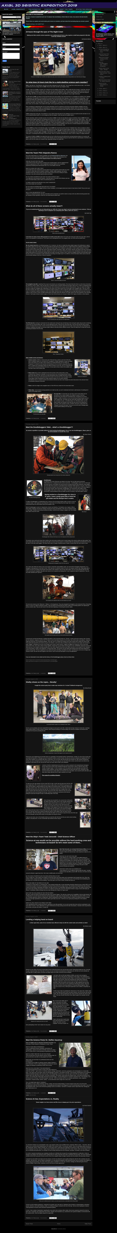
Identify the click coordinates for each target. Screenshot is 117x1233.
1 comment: (43, 418)
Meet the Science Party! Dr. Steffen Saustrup (44, 1040)
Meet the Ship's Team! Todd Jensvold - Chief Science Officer (50, 837)
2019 (99, 43)
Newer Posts (29, 1223)
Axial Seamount (18, 9)
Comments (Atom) (61, 1228)
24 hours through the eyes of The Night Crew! (44, 32)
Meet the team (32, 1095)
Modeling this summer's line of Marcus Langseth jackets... (15, 93)
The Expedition (34, 9)
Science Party (50, 9)
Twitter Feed (99, 16)
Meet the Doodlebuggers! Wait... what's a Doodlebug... (103, 64)
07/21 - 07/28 (102, 90)
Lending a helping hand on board (39, 919)
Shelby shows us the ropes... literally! (41, 682)
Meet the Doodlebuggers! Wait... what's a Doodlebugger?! (49, 427)
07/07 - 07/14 (102, 95)
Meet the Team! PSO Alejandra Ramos (41, 153)
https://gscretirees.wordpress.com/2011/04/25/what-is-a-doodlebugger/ (42, 661)
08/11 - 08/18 (102, 45)
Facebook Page (100, 14)
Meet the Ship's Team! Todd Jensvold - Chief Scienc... (105, 73)
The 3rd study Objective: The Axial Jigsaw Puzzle (15, 104)
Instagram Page (100, 19)
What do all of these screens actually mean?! (44, 206)
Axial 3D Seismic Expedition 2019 (39, 5)
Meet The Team (66, 9)
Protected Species (84, 9)
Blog (6, 9)
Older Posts (88, 1223)
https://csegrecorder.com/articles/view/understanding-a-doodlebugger (41, 659)
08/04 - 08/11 (102, 47)
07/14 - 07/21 (102, 93)
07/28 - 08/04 (102, 88)
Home (58, 1223)
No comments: (43, 144)
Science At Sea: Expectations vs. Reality (42, 1099)
